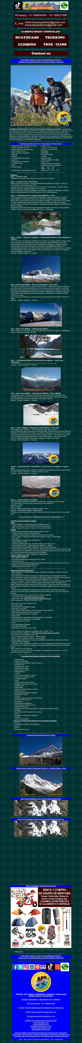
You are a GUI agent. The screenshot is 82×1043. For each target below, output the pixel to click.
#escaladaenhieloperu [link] (33, 1036)
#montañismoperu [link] (64, 1034)
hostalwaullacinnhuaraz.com (41, 1029)
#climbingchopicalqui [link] (61, 1036)
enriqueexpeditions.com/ (41, 1024)
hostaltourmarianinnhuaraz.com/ (41, 1026)
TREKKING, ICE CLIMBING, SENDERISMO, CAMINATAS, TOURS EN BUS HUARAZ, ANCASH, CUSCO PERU (41, 995)
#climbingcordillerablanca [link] (41, 1034)
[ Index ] (17, 951)
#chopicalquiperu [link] (52, 1033)
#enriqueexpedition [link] (21, 1033)
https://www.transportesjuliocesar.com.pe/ (37, 598)
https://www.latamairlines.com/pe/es (47, 633)
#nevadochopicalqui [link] (47, 1036)
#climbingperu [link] (16, 1034)
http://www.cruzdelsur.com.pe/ (34, 597)
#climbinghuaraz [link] (27, 1034)
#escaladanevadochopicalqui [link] (37, 1033)
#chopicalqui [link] (63, 1033)
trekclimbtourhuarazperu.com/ (41, 1028)
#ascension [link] (54, 1034)
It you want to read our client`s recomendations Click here (41, 60)
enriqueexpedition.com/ (41, 1022)
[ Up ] (21, 951)
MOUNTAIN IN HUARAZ (41, 886)
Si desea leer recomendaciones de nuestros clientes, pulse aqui (41, 62)
